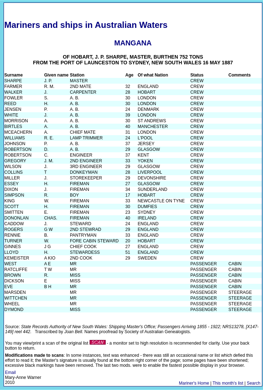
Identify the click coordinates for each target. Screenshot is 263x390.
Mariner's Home (194, 383)
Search (253, 383)
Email (10, 372)
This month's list (227, 383)
